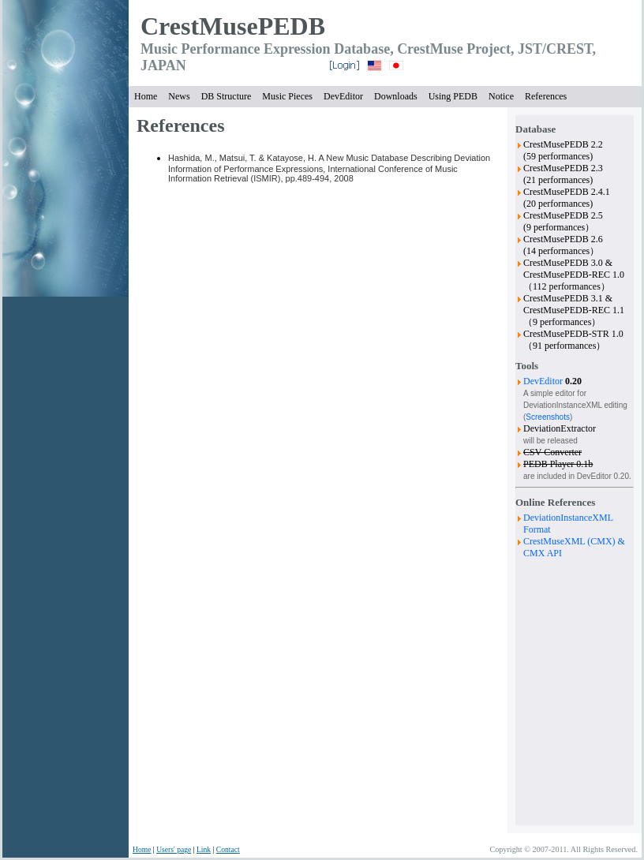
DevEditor (343, 96)
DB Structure (226, 96)
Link (204, 849)
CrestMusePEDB (232, 26)
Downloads (395, 96)
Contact (228, 849)
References (546, 96)
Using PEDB (453, 96)
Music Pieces (287, 96)
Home (145, 96)
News (178, 96)
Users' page (173, 849)
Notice (501, 96)
